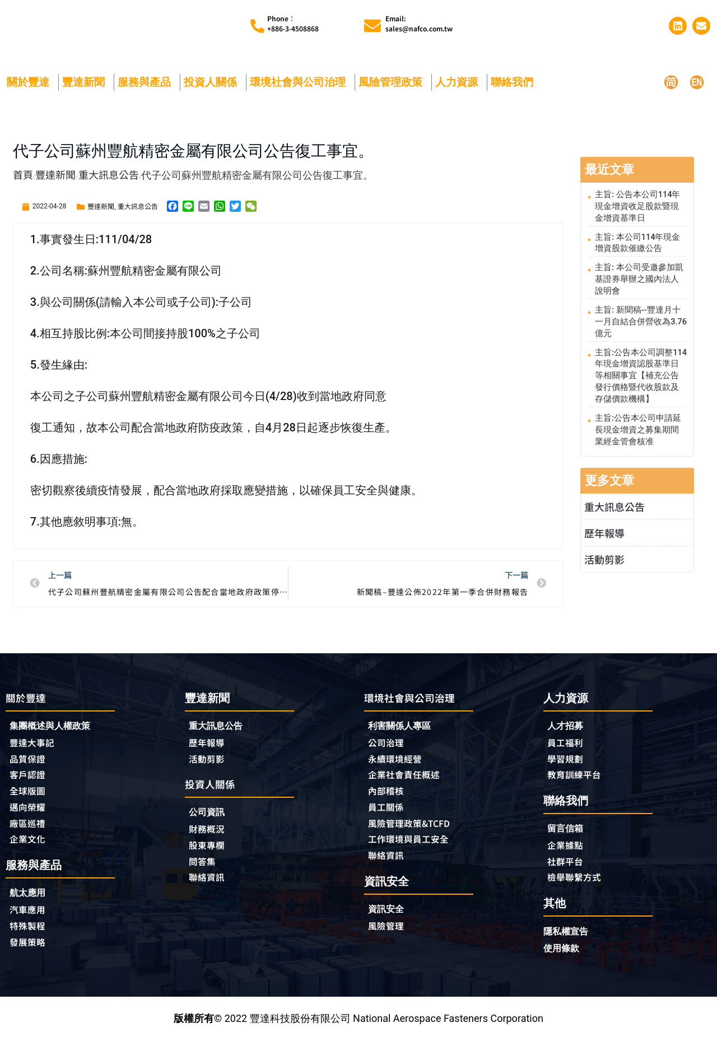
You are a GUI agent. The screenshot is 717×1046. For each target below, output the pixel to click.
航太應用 (32, 899)
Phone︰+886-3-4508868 (293, 23)
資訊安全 (388, 916)
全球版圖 (30, 794)
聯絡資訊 (209, 883)
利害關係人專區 (403, 727)
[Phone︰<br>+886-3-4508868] (257, 26)
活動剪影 (604, 544)
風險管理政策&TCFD (414, 828)
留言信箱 (567, 832)
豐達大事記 (35, 744)
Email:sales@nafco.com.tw (419, 23)
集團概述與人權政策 (55, 727)
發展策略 (30, 950)
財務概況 (212, 832)
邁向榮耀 (30, 811)
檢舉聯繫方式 (577, 882)
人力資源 (459, 82)
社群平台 (567, 865)
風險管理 (388, 933)
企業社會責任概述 (408, 777)
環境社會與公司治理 (300, 82)
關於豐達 (31, 82)
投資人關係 (213, 82)
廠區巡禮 (30, 828)
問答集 (204, 866)
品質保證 (30, 761)
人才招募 (567, 726)
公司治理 (391, 744)
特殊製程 (30, 933)
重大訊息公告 (138, 206)
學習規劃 (567, 760)
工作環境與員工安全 (413, 845)
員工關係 (388, 811)
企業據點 (567, 849)
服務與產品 (147, 82)
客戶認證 (30, 777)
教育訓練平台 (577, 777)
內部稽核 (388, 794)
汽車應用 (32, 916)
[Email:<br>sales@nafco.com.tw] (372, 25)
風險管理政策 (393, 82)
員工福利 (567, 743)
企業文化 (30, 845)
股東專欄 (212, 849)
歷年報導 (604, 517)
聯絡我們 (515, 82)
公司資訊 (212, 815)
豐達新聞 (86, 82)
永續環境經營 (398, 761)
